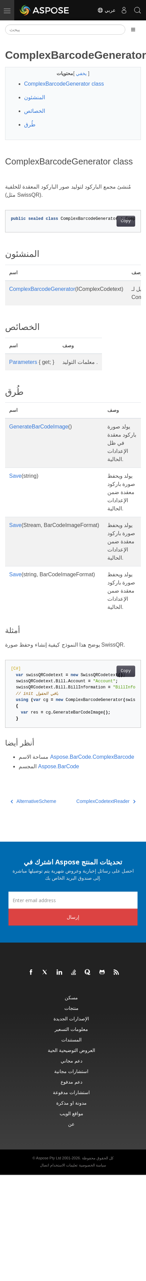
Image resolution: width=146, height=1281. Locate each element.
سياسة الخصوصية (92, 1165)
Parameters (23, 362)
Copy (126, 221)
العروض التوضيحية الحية (71, 1050)
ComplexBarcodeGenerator (42, 289)
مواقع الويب (71, 1113)
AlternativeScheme (33, 801)
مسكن (71, 997)
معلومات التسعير (71, 1029)
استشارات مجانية (71, 1071)
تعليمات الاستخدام (64, 1165)
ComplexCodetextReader (105, 801)
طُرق (30, 124)
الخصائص (34, 111)
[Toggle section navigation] (133, 29)
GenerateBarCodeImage (38, 426)
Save (15, 476)
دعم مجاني (71, 1060)
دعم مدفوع (71, 1081)
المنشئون (34, 97)
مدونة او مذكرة (71, 1103)
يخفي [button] (82, 73)
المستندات (71, 1039)
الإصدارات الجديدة (71, 1018)
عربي (106, 10)
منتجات (71, 1008)
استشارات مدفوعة (71, 1092)
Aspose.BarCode (58, 766)
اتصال (44, 1165)
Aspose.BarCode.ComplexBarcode (92, 757)
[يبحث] (65, 29)
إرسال (73, 917)
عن (71, 1124)
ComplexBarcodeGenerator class (64, 84)
